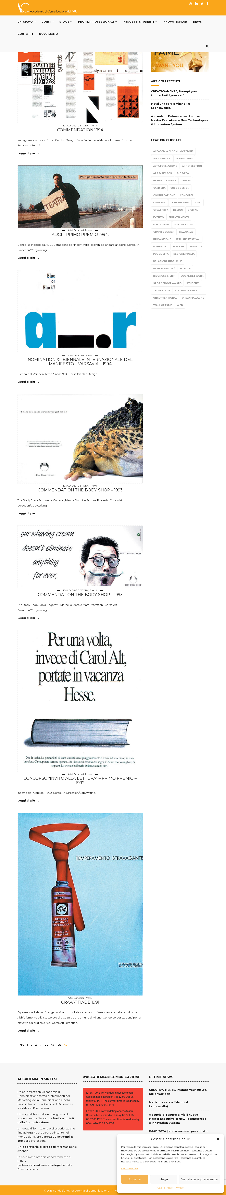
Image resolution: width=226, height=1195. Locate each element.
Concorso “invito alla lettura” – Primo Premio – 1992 (80, 780)
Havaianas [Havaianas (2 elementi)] (186, 231)
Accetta (134, 1179)
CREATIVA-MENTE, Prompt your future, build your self (174, 93)
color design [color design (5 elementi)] (179, 187)
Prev (20, 1044)
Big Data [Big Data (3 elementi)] (183, 173)
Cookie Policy (165, 1187)
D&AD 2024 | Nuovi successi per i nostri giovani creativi (178, 1132)
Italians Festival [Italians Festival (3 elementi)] (188, 239)
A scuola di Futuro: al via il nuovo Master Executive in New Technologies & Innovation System (179, 120)
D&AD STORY (80, 125)
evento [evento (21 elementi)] (158, 217)
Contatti (25, 33)
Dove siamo (48, 33)
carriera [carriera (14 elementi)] (159, 187)
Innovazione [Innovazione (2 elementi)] (162, 239)
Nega (163, 1179)
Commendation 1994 (80, 130)
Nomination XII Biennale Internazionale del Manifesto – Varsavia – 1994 (80, 361)
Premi (93, 125)
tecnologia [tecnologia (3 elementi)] (161, 290)
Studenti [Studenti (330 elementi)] (193, 283)
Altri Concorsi (76, 229)
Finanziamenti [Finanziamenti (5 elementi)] (179, 217)
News (197, 21)
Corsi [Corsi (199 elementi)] (197, 202)
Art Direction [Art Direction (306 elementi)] (192, 165)
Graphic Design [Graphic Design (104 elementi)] (163, 231)
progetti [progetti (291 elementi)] (195, 246)
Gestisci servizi (129, 1168)
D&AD (67, 125)
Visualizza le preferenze (199, 1179)
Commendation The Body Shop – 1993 (80, 490)
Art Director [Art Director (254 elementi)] (162, 173)
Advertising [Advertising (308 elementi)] (184, 158)
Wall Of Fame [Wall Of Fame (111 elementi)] (162, 305)
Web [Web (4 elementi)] (180, 305)
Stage (65, 21)
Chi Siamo (26, 21)
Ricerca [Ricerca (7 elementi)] (185, 268)
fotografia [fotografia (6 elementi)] (161, 224)
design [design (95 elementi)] (178, 209)
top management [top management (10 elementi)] (187, 290)
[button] (218, 1139)
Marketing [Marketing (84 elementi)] (160, 246)
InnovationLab (175, 21)
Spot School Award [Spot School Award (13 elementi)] (167, 283)
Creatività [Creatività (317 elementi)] (160, 209)
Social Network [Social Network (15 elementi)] (191, 275)
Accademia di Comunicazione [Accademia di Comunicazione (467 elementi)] (173, 151)
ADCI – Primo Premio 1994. (80, 234)
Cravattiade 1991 (80, 1002)
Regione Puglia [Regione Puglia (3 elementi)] (183, 253)
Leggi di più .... (28, 153)
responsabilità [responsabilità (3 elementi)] (164, 268)
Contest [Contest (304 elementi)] (159, 202)
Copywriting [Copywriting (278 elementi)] (180, 202)
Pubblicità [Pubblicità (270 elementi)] (160, 253)
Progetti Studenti (139, 21)
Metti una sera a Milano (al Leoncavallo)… (170, 105)
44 (46, 1044)
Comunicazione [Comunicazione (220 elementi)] (164, 195)
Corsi (47, 21)
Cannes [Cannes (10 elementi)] (186, 180)
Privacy (179, 1187)
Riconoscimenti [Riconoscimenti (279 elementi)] (164, 275)
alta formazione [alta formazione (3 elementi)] (165, 165)
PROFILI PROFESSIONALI (97, 21)
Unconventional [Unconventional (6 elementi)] (165, 297)
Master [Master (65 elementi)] (178, 246)
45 (52, 1044)
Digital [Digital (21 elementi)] (193, 209)
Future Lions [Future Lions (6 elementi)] (183, 224)
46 (59, 1044)
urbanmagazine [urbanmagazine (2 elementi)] (193, 297)
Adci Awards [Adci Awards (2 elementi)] (162, 158)
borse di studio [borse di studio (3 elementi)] (164, 180)
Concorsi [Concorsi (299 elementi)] (186, 195)
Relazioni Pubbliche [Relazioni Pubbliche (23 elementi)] (167, 261)
